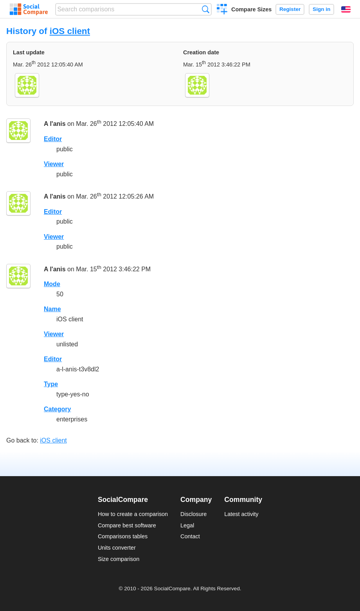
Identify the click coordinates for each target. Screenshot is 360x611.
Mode (52, 284)
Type (51, 384)
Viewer (54, 164)
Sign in (321, 9)
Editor (53, 139)
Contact (190, 536)
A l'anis (55, 124)
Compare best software (127, 525)
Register (290, 9)
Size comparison (118, 559)
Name (52, 309)
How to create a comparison (133, 514)
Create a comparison (222, 10)
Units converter (117, 548)
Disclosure (193, 514)
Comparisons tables (123, 536)
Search (205, 9)
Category (57, 409)
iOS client (70, 31)
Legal (187, 525)
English (346, 9)
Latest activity (241, 514)
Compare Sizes (251, 9)
